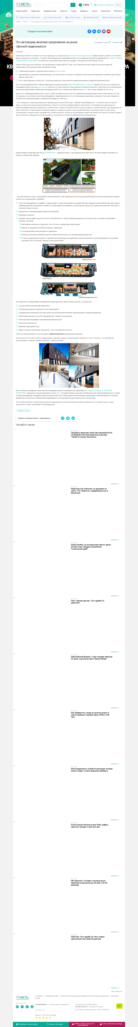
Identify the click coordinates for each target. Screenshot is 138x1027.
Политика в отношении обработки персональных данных (84, 996)
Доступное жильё (74, 17)
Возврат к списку (23, 410)
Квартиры (35, 11)
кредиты (84, 11)
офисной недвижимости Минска (81, 84)
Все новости (116, 991)
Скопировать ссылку (103, 42)
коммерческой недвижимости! (80, 56)
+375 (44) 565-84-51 (52, 1004)
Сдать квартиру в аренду (113, 17)
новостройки (22, 11)
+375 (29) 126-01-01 (89, 1007)
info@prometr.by (40, 1010)
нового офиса (60, 71)
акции (74, 11)
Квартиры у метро (93, 17)
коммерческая (50, 11)
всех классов (42, 87)
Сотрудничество (51, 996)
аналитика (105, 11)
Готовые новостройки (54, 17)
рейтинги (118, 11)
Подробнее (115, 484)
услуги (94, 11)
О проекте (39, 996)
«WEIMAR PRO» (50, 153)
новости (63, 11)
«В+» (85, 89)
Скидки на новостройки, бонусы (29, 17)
